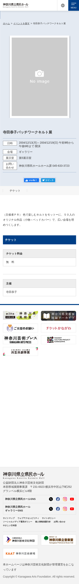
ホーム (6, 23)
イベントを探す (21, 23)
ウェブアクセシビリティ (28, 518)
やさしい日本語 (10, 525)
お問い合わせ (59, 522)
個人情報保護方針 (43, 522)
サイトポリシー (49, 518)
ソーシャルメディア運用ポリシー (17, 522)
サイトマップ (9, 518)
